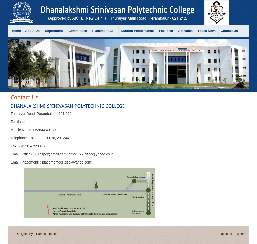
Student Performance (137, 31)
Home (16, 31)
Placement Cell (104, 31)
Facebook (226, 234)
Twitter (239, 234)
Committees (77, 31)
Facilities (166, 31)
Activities (185, 31)
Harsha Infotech (46, 234)
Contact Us (229, 31)
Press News (207, 31)
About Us (32, 31)
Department (54, 31)
